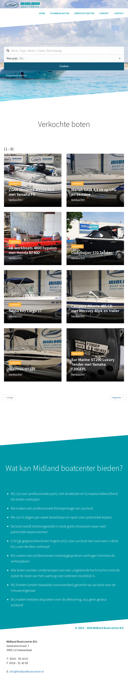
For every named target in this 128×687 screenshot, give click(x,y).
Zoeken (64, 66)
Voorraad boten (59, 13)
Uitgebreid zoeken (16, 75)
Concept (104, 13)
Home (42, 13)
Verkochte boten (84, 13)
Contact (119, 13)
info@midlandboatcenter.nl (27, 671)
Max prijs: (12, 58)
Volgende (118, 397)
